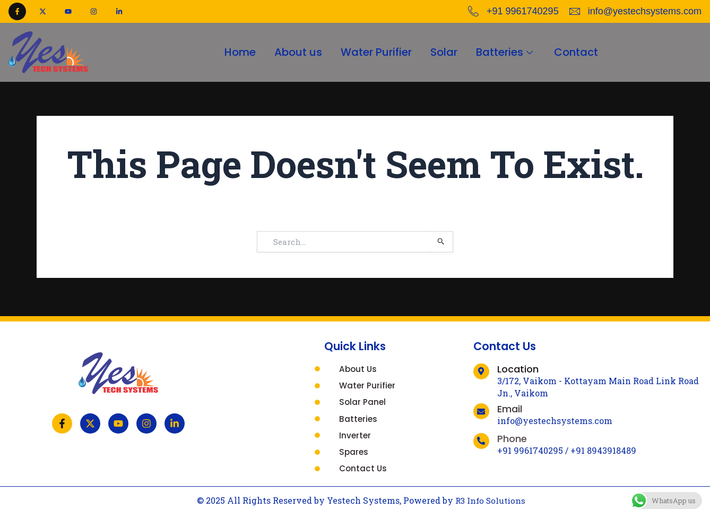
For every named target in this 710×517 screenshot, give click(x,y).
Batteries (510, 52)
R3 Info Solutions (490, 500)
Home (233, 52)
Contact (583, 52)
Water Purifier (375, 52)
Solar (445, 52)
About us (294, 52)
